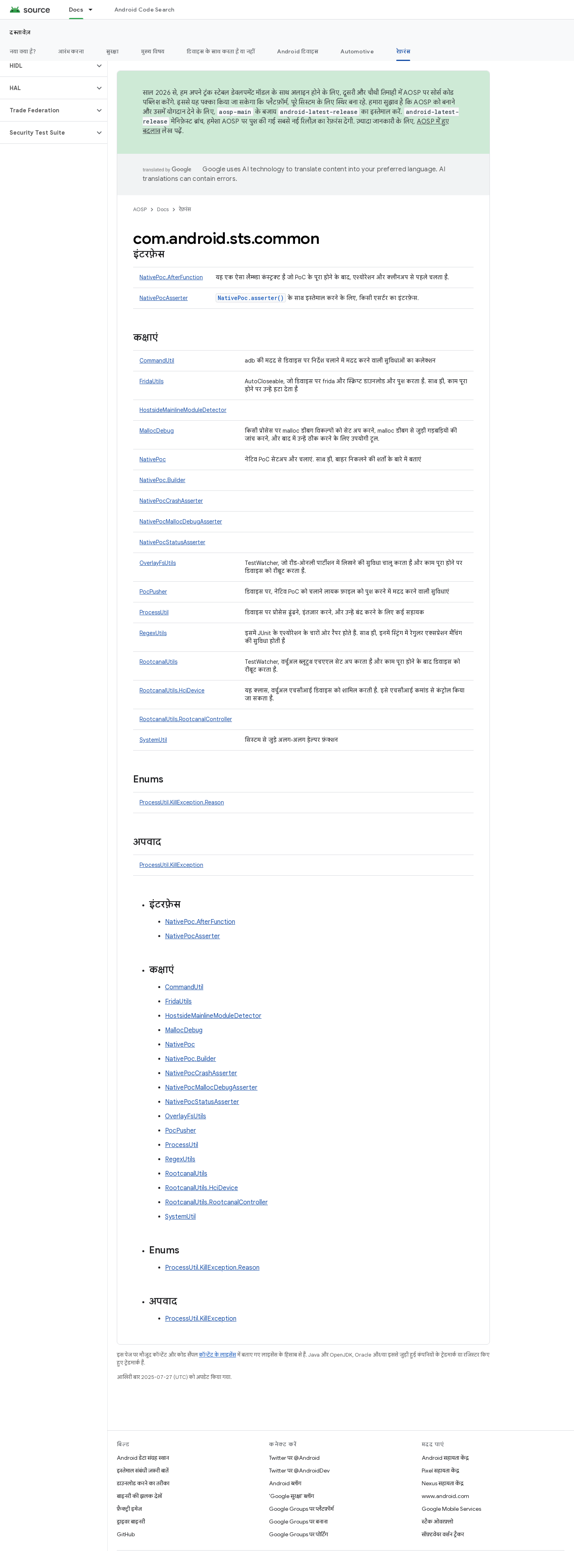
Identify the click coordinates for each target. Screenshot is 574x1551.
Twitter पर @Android (294, 1457)
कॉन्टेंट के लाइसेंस (217, 1354)
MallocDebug (157, 430)
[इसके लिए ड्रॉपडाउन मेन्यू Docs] (94, 9)
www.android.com (445, 1496)
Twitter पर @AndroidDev (299, 1470)
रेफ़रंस (185, 209)
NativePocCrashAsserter (171, 500)
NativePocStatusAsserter (172, 542)
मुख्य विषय (153, 51)
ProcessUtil (154, 612)
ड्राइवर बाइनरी (131, 1521)
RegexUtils (153, 633)
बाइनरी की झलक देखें (139, 1496)
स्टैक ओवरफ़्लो (437, 1521)
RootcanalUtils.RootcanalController (186, 719)
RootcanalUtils (158, 661)
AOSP (140, 209)
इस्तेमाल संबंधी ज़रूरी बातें (143, 1470)
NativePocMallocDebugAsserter (181, 521)
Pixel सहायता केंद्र (440, 1470)
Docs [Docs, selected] (76, 9)
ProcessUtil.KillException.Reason (182, 802)
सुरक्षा (112, 51)
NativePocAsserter (164, 298)
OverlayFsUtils (158, 563)
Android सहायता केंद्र (445, 1457)
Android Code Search (144, 9)
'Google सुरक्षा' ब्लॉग (291, 1496)
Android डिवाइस (297, 51)
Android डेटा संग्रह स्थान (143, 1457)
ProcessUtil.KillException (171, 865)
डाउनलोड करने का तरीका (143, 1483)
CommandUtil (157, 360)
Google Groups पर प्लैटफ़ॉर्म (301, 1508)
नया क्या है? (23, 51)
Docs (163, 209)
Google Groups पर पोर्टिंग (298, 1534)
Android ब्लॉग (285, 1483)
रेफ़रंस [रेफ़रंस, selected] (403, 51)
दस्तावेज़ (20, 32)
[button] (47, 65)
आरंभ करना (71, 51)
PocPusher (153, 591)
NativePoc (153, 459)
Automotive (357, 51)
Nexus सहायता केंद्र (443, 1483)
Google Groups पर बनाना (298, 1521)
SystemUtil (153, 739)
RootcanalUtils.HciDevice (172, 690)
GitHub (126, 1534)
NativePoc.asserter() (251, 298)
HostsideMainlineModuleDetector (183, 410)
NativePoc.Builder (162, 480)
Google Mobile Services (451, 1508)
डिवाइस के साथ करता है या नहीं (221, 51)
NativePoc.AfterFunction (171, 277)
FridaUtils (151, 381)
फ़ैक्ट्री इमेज (129, 1508)
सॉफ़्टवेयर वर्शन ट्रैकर (443, 1534)
